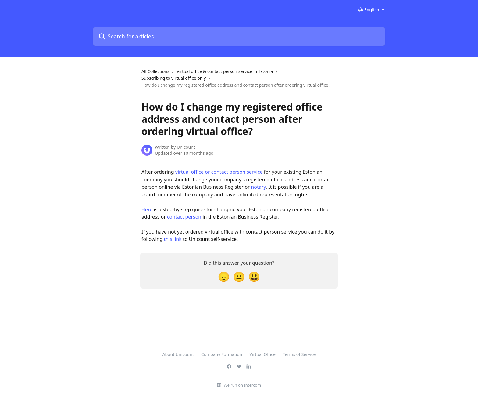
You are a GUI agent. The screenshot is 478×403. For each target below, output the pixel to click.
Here (146, 209)
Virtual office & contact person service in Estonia (225, 71)
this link (172, 239)
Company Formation (221, 354)
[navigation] (239, 80)
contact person (184, 216)
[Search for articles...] (239, 36)
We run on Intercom (242, 385)
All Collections (155, 71)
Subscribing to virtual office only (173, 78)
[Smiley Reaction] (254, 276)
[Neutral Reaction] (239, 276)
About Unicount (178, 354)
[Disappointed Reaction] (223, 276)
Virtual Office (263, 354)
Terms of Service (299, 354)
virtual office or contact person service (219, 172)
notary (258, 186)
